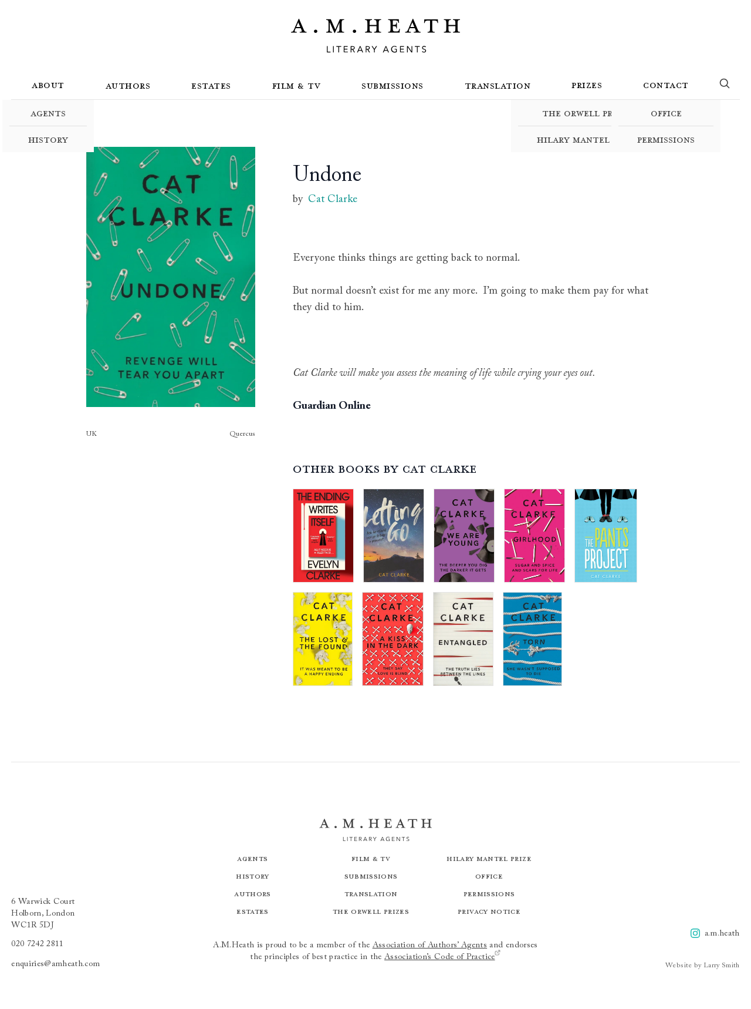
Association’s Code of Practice (442, 956)
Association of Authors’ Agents (430, 945)
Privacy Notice (489, 911)
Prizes (586, 84)
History (48, 139)
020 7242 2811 (37, 944)
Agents (48, 112)
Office (666, 112)
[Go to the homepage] (375, 36)
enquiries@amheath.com (55, 964)
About (48, 84)
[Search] (724, 86)
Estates (211, 85)
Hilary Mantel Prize (587, 139)
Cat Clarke (332, 199)
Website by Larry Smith (702, 965)
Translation (498, 85)
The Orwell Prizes (586, 112)
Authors (128, 85)
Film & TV (296, 85)
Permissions (666, 139)
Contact (666, 84)
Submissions (392, 85)
